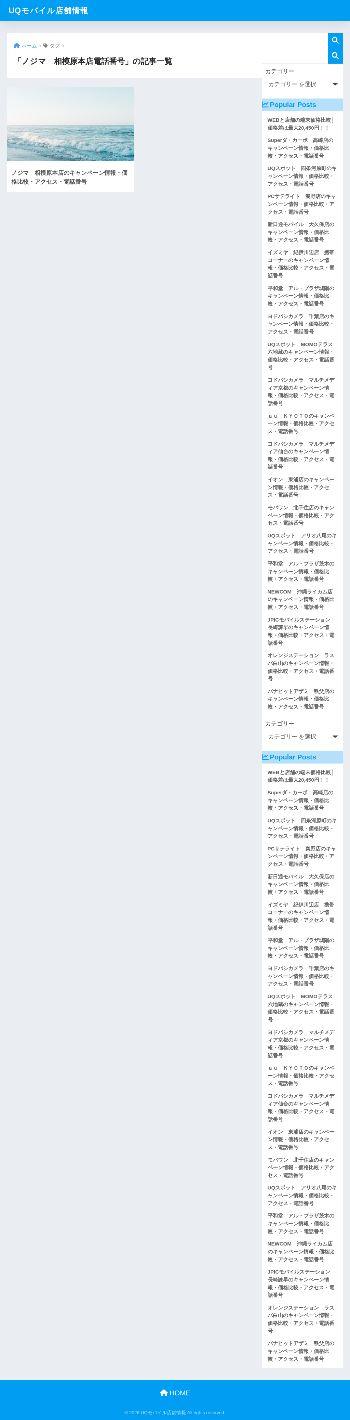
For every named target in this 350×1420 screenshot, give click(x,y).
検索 (335, 40)
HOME (175, 1393)
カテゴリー (279, 71)
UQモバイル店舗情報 (48, 10)
